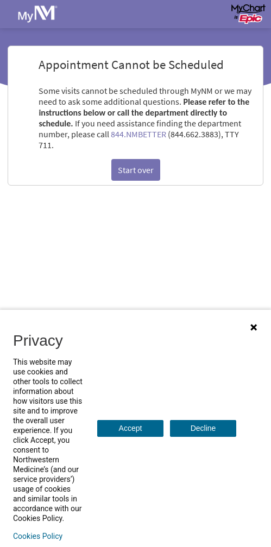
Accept (130, 428)
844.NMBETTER (138, 134)
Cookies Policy (37, 536)
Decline (203, 428)
